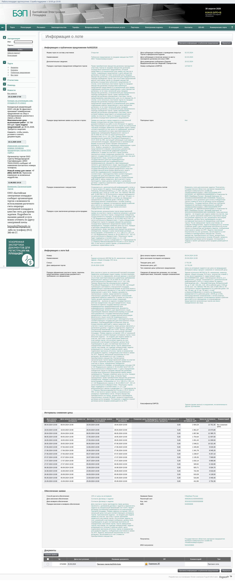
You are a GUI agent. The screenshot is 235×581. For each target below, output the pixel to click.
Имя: (9, 42)
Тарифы (75, 27)
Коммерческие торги (218, 27)
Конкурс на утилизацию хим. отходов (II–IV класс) (20, 102)
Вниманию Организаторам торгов (19, 187)
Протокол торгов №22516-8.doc (109, 564)
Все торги (14, 75)
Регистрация (26, 27)
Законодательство (59, 27)
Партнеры (135, 27)
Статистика (12, 80)
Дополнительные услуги (115, 27)
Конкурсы (14, 70)
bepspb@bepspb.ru (18, 226)
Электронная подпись (154, 27)
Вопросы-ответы (92, 27)
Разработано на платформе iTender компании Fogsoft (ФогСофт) (193, 577)
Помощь (11, 85)
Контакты (188, 27)
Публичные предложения (20, 72)
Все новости (12, 93)
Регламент (41, 27)
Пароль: (10, 45)
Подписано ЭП (154, 564)
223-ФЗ (201, 27)
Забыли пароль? (13, 53)
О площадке (174, 27)
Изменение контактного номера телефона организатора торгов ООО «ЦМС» (19, 149)
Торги (12, 27)
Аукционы (14, 67)
